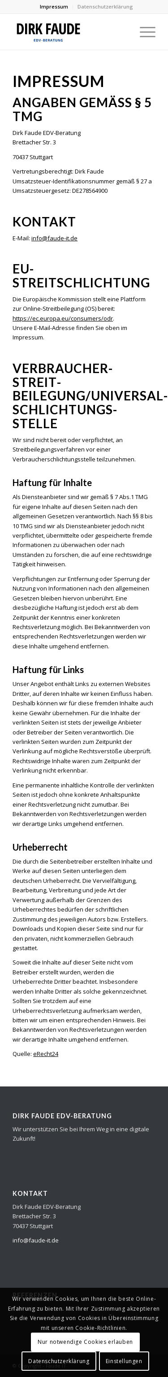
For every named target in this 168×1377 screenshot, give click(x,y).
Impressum (54, 6)
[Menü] (143, 32)
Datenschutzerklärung (105, 6)
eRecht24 (45, 1054)
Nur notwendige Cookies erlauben (85, 1342)
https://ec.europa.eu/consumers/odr (63, 318)
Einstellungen (124, 1361)
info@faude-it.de (54, 238)
